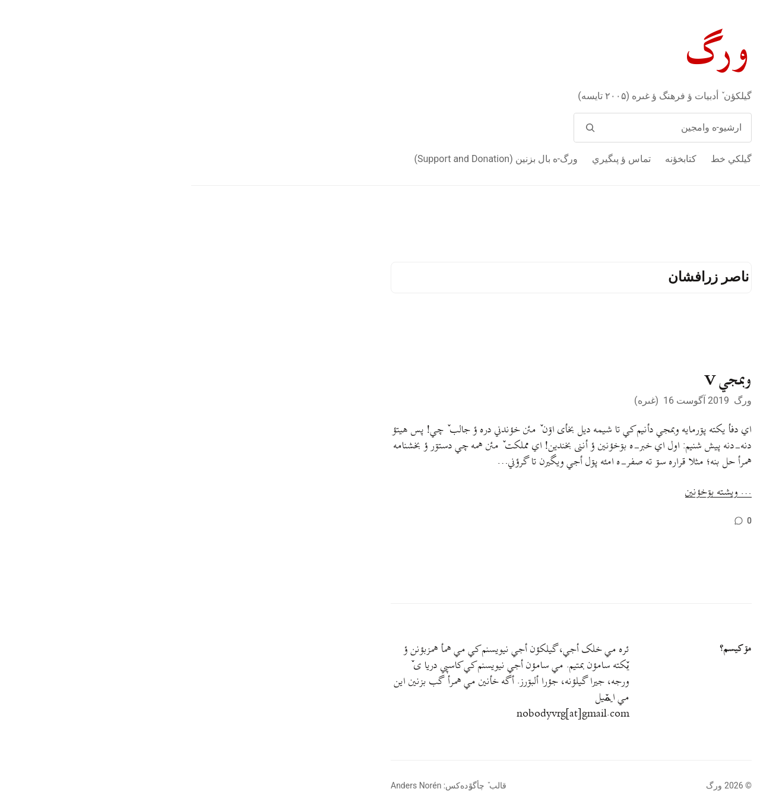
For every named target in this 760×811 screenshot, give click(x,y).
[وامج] (398, 127)
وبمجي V (536, 380)
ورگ (528, 52)
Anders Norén (225, 785)
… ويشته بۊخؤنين (527, 492)
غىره (455, 400)
